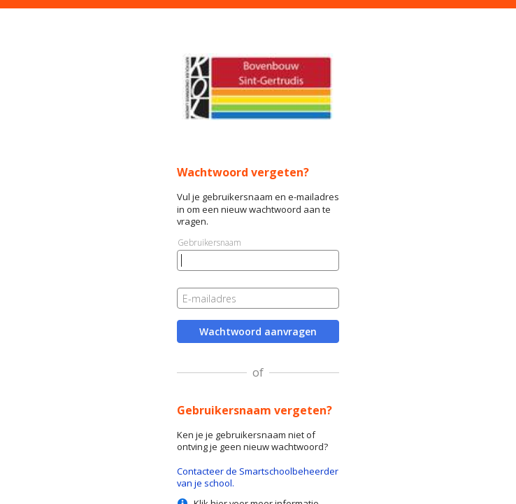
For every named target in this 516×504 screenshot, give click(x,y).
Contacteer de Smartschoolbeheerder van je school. (257, 477)
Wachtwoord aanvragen (258, 331)
